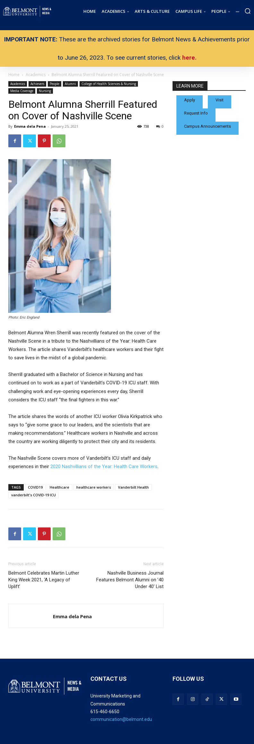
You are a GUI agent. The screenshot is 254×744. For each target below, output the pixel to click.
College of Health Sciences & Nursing (108, 83)
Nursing (45, 91)
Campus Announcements (207, 126)
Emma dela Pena (30, 126)
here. (189, 57)
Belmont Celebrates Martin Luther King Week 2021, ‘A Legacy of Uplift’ (43, 579)
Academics (17, 83)
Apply (189, 100)
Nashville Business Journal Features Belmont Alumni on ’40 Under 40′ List (130, 579)
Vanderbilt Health (133, 487)
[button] (247, 11)
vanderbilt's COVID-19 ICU (33, 494)
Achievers (37, 83)
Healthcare (59, 487)
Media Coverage (21, 91)
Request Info (196, 113)
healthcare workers (93, 487)
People (54, 83)
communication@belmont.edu (121, 719)
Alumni (70, 83)
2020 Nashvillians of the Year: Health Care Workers (103, 466)
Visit (220, 100)
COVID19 (35, 487)
